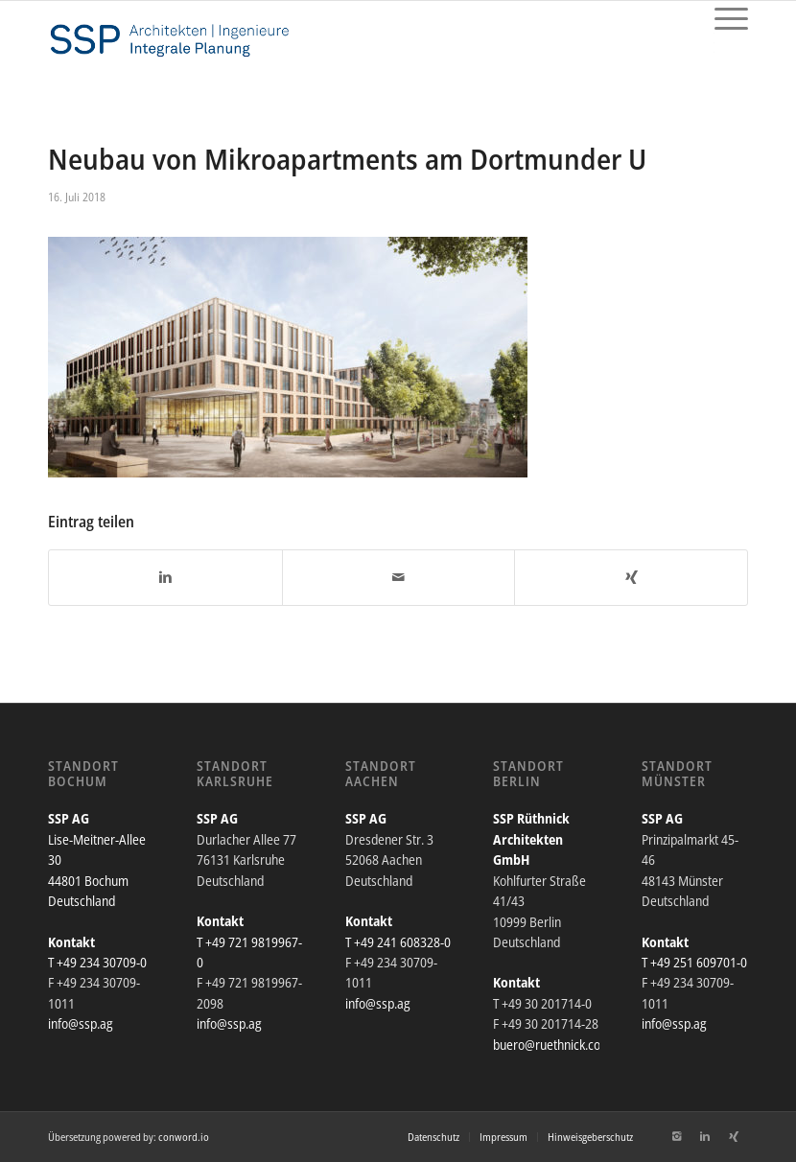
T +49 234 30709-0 (97, 962)
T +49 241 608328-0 (398, 942)
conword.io (183, 1136)
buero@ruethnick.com (552, 1044)
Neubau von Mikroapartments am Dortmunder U (347, 158)
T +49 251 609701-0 (694, 962)
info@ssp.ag (80, 1023)
